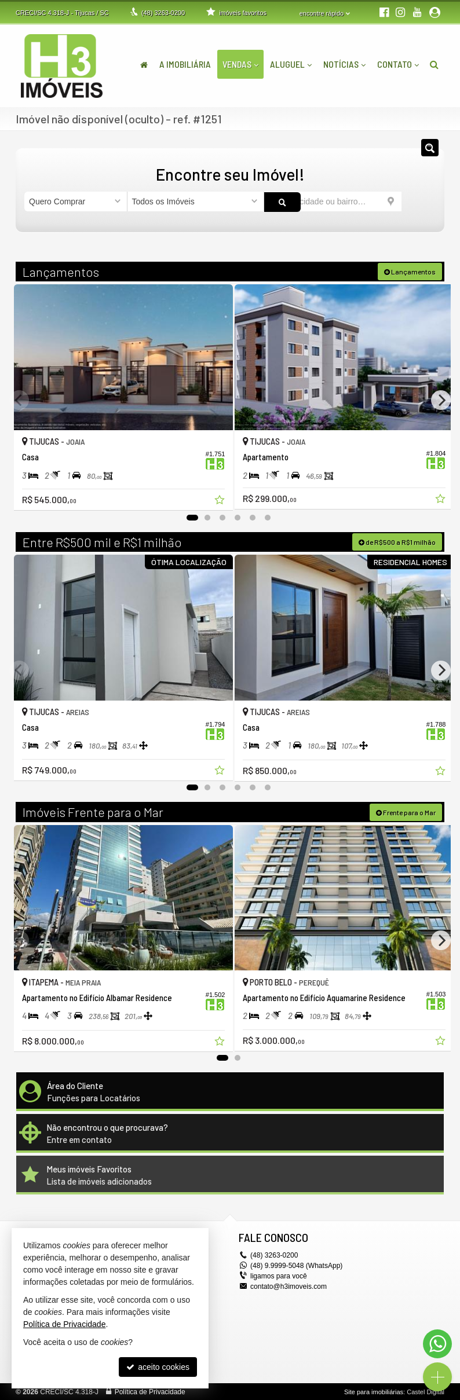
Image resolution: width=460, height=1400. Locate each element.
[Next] (441, 399)
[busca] (434, 64)
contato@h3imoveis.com (288, 1286)
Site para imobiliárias (373, 1391)
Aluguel (291, 63)
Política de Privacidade (150, 1391)
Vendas (240, 63)
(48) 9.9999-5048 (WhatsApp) (296, 1265)
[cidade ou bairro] (332, 201)
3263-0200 (163, 12)
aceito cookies (157, 1367)
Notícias (344, 63)
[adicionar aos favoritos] (213, 496)
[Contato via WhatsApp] (437, 1343)
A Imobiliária (185, 63)
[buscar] (418, 201)
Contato (398, 63)
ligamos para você (278, 1275)
